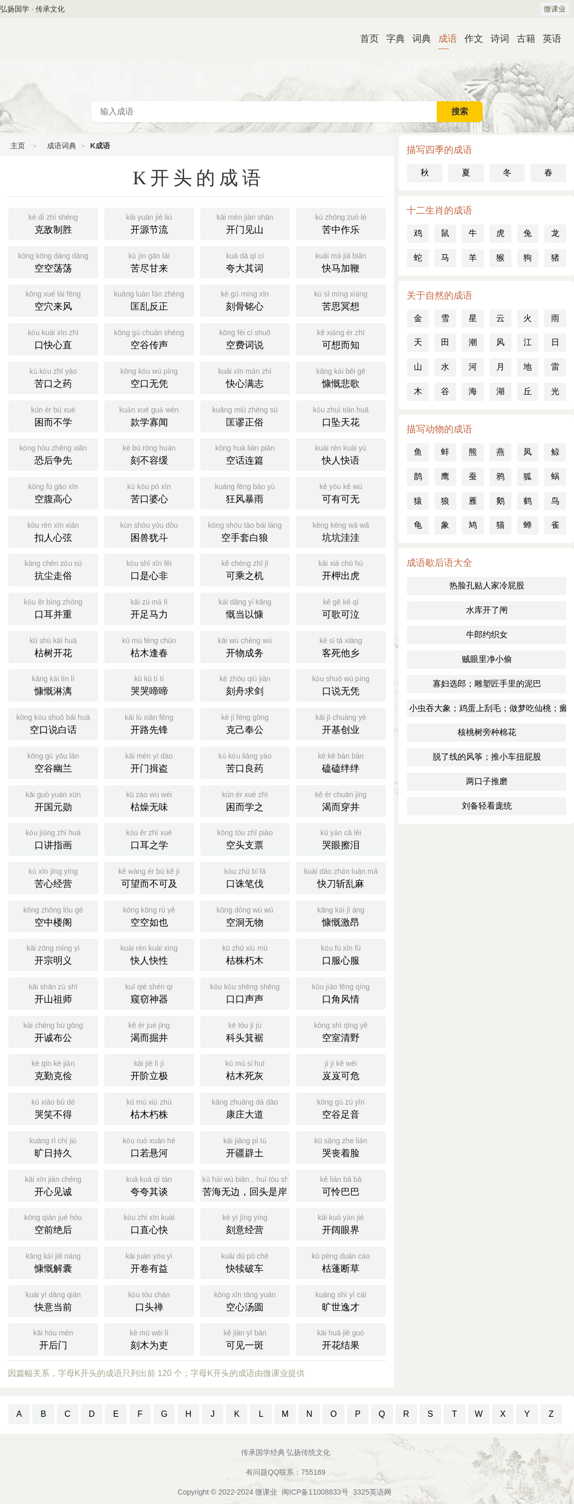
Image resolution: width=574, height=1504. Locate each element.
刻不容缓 (149, 454)
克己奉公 (245, 723)
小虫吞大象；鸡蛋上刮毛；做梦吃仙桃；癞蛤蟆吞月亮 (487, 708)
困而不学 (53, 416)
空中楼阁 (53, 916)
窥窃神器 (149, 992)
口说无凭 (341, 684)
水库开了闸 (487, 610)
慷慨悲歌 (341, 377)
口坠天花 (341, 416)
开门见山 (245, 223)
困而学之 (245, 800)
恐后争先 (53, 454)
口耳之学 (149, 838)
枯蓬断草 (341, 1262)
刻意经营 (245, 1223)
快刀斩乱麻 (341, 877)
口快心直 (53, 338)
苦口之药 (53, 377)
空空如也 (149, 916)
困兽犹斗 (149, 531)
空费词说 (245, 338)
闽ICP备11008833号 (315, 1492)
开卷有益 (149, 1262)
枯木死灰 (245, 1069)
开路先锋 (149, 723)
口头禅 (149, 1300)
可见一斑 (245, 1339)
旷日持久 (53, 1146)
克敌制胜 (53, 223)
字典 (391, 38)
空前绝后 (53, 1223)
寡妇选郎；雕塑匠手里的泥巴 (487, 683)
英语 (548, 38)
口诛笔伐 (245, 877)
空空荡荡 (53, 262)
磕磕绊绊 (341, 762)
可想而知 (341, 338)
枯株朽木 (245, 954)
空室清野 (341, 1031)
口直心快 (149, 1223)
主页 (17, 145)
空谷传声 (149, 338)
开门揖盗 (149, 762)
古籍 (522, 38)
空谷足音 (341, 1108)
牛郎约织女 (487, 634)
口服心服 (341, 954)
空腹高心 (53, 492)
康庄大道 (245, 1108)
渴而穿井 (341, 800)
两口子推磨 (487, 781)
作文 (469, 38)
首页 (365, 38)
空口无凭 (149, 377)
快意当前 (53, 1300)
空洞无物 (245, 916)
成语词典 (287, 59)
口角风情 (341, 992)
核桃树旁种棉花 (487, 732)
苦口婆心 (149, 492)
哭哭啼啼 (149, 684)
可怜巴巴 (341, 1185)
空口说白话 (53, 723)
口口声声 (245, 992)
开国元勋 (53, 800)
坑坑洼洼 (341, 531)
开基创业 (341, 723)
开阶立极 (149, 1069)
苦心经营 (53, 877)
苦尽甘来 (149, 262)
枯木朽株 (149, 1108)
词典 (417, 38)
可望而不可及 (149, 877)
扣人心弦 (53, 531)
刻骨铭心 (245, 300)
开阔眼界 (341, 1223)
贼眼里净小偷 (487, 659)
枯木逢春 (149, 646)
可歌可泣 (341, 608)
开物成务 (245, 646)
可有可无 (341, 492)
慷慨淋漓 (53, 684)
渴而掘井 (149, 1031)
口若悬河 (149, 1146)
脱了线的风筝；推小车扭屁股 (487, 756)
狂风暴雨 (245, 492)
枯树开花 (53, 646)
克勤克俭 (53, 1069)
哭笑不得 (53, 1108)
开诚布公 (53, 1031)
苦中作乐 (341, 223)
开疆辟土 (245, 1146)
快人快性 (149, 954)
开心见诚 (53, 1185)
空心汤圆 (245, 1300)
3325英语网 (372, 1492)
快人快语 (341, 454)
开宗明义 (53, 954)
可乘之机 (245, 569)
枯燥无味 (149, 800)
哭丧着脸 (341, 1146)
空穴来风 (53, 300)
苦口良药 (245, 762)
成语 (443, 38)
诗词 (496, 38)
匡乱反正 (149, 300)
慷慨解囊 (53, 1262)
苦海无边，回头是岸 (246, 1185)
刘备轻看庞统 (487, 805)
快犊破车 (245, 1262)
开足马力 (149, 608)
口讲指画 (53, 838)
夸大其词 (245, 262)
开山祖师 (53, 992)
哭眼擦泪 (341, 838)
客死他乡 (341, 646)
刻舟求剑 (245, 684)
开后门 (53, 1339)
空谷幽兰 (53, 762)
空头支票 (245, 838)
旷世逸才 (341, 1300)
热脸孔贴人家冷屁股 (486, 585)
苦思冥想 (341, 300)
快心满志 (245, 377)
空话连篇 (245, 454)
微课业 (555, 9)
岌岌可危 (341, 1069)
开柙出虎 (341, 569)
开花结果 (341, 1339)
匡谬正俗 (245, 416)
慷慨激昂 (341, 916)
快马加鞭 (341, 262)
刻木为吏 (149, 1339)
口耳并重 (53, 608)
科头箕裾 (245, 1031)
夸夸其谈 (149, 1185)
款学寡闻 (149, 416)
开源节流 (149, 223)
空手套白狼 (245, 531)
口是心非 (149, 569)
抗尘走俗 (53, 569)
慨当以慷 (245, 608)
